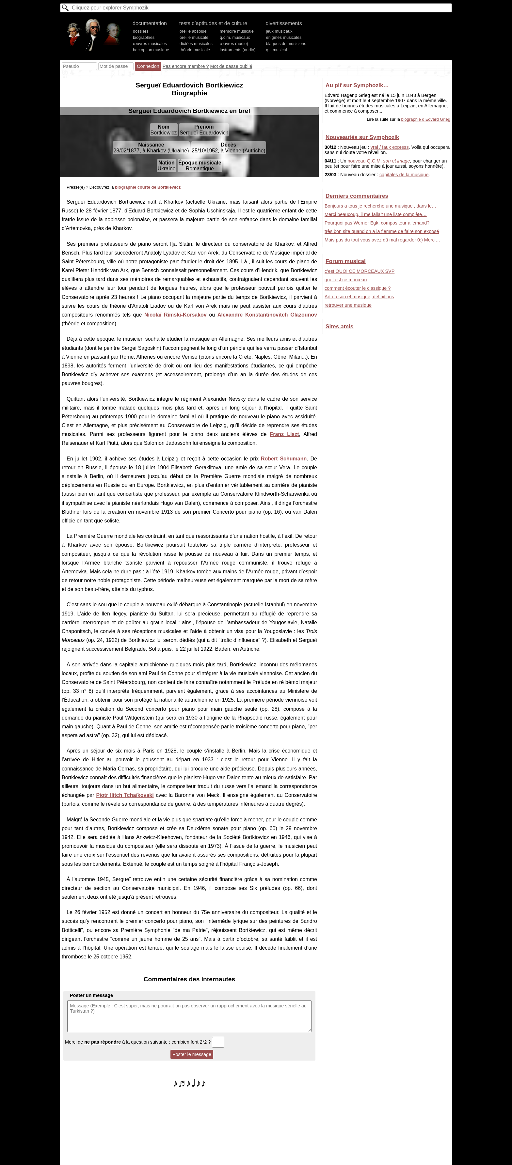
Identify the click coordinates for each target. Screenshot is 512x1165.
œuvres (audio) (234, 43)
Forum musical (346, 261)
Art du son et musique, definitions (359, 296)
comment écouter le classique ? (358, 288)
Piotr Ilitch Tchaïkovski (124, 795)
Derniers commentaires (357, 196)
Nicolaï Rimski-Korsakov (175, 315)
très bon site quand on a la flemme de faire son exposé (382, 231)
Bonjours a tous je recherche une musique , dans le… (380, 206)
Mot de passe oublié (231, 66)
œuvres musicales (150, 43)
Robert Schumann (284, 458)
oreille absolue (193, 31)
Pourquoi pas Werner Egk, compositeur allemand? (377, 222)
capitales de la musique (403, 174)
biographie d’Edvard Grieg (426, 119)
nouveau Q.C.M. (378, 160)
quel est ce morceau (346, 279)
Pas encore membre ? (186, 66)
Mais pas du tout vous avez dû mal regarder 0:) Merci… (382, 239)
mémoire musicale (237, 31)
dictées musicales (196, 43)
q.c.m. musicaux (235, 37)
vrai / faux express (390, 147)
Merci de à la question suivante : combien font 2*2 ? (144, 1042)
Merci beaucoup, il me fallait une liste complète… (376, 214)
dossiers (141, 31)
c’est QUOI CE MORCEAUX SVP (359, 271)
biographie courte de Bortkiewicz (148, 187)
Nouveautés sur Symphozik (362, 137)
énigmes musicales (284, 37)
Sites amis (339, 326)
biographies (143, 37)
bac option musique (151, 49)
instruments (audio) (238, 49)
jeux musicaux (279, 31)
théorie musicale (195, 49)
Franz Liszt (284, 434)
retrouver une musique (348, 305)
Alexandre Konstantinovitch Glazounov (267, 315)
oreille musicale (194, 37)
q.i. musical (276, 49)
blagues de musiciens (286, 43)
